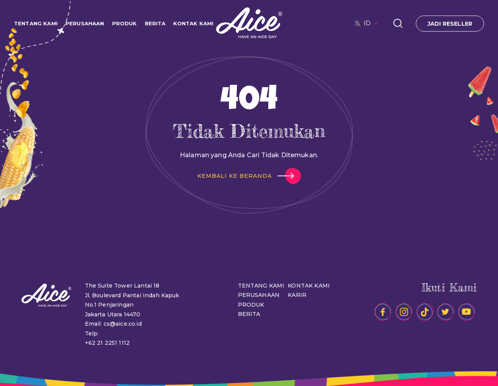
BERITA (155, 23)
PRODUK (124, 23)
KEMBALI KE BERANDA (234, 175)
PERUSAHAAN (84, 23)
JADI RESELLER (450, 23)
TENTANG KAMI (36, 23)
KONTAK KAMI (193, 23)
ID (372, 23)
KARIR (297, 294)
